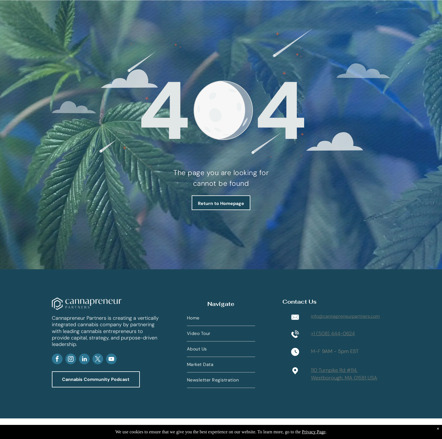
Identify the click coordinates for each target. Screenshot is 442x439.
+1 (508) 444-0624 (333, 333)
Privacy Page (314, 431)
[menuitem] (221, 318)
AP (98, 345)
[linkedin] (84, 360)
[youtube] (111, 360)
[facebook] (57, 360)
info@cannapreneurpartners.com (345, 316)
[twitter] (97, 360)
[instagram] (70, 360)
